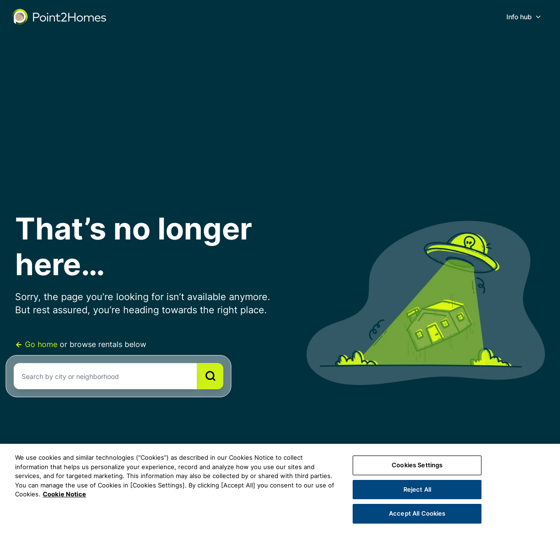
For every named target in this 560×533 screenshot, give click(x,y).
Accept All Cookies (417, 513)
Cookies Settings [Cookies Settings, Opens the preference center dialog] (417, 465)
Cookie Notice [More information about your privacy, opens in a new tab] (64, 494)
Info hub (519, 17)
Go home (37, 344)
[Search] (210, 376)
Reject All (417, 489)
